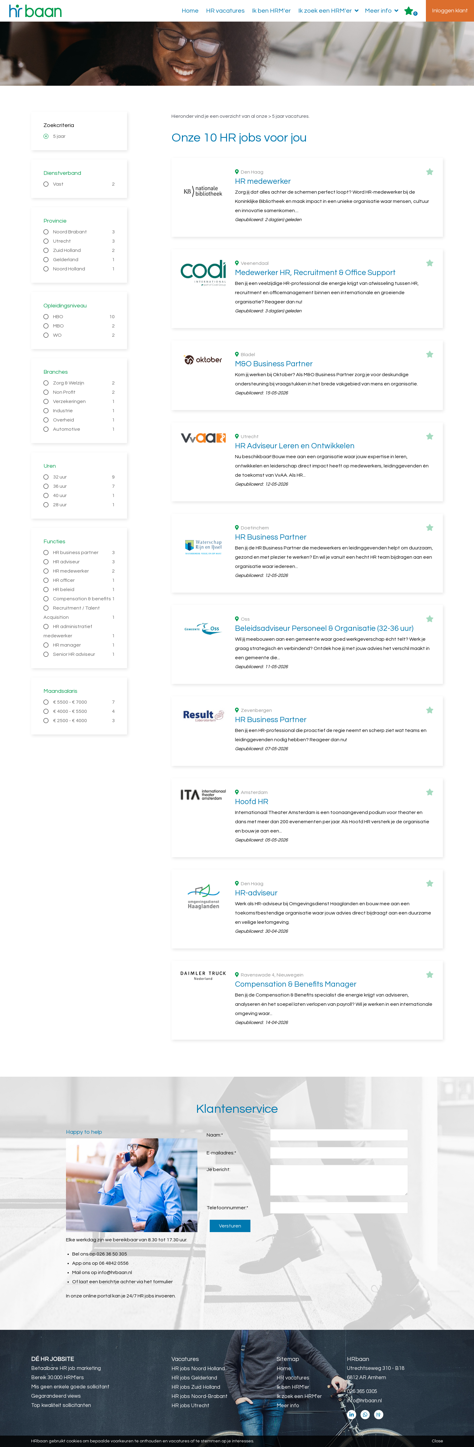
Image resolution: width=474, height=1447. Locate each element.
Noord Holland (84, 268)
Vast (84, 184)
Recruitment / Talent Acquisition (79, 614)
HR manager (84, 645)
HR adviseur (84, 561)
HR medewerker (84, 571)
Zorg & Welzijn (84, 383)
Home (190, 11)
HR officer (84, 580)
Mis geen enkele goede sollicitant (70, 1387)
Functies (54, 542)
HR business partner (84, 552)
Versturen (230, 1225)
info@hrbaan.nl (115, 1272)
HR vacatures (225, 11)
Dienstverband (62, 173)
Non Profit (84, 392)
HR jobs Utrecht (190, 1405)
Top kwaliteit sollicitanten (61, 1405)
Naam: (215, 1135)
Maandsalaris (60, 691)
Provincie (55, 221)
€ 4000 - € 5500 (84, 711)
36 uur (84, 486)
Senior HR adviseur (84, 654)
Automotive (84, 429)
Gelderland (84, 259)
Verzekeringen (84, 401)
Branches (55, 372)
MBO (84, 326)
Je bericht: (218, 1169)
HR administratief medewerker (79, 632)
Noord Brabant (84, 231)
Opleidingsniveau (65, 306)
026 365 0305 (362, 1391)
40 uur (84, 495)
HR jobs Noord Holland (198, 1368)
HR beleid (84, 589)
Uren (49, 466)
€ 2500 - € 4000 (84, 720)
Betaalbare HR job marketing (66, 1368)
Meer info (383, 11)
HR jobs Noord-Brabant (199, 1396)
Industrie (84, 410)
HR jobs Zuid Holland (195, 1387)
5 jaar (59, 136)
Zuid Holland (84, 250)
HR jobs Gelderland (194, 1378)
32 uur (84, 477)
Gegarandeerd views (56, 1396)
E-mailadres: (221, 1152)
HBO (84, 316)
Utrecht (84, 241)
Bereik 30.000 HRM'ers (57, 1377)
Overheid (84, 420)
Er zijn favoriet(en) (415, 13)
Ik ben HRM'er (271, 11)
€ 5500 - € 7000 (84, 702)
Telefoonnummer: (227, 1207)
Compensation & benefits (84, 598)
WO (84, 335)
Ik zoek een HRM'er (329, 11)
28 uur (84, 504)
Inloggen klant (450, 11)
